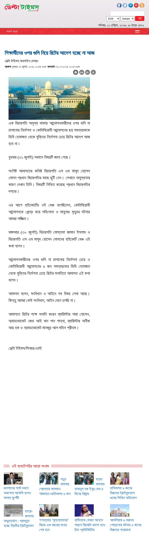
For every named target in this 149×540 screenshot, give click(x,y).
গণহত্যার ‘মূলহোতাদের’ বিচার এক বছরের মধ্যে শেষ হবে (54, 525)
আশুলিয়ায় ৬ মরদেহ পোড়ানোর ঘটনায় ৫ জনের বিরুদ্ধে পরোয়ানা (125, 525)
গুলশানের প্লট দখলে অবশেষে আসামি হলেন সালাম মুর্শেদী (17, 493)
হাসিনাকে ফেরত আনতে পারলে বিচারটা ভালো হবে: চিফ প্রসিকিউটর (90, 525)
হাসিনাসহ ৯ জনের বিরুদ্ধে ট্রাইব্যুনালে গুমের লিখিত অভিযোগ (123, 493)
